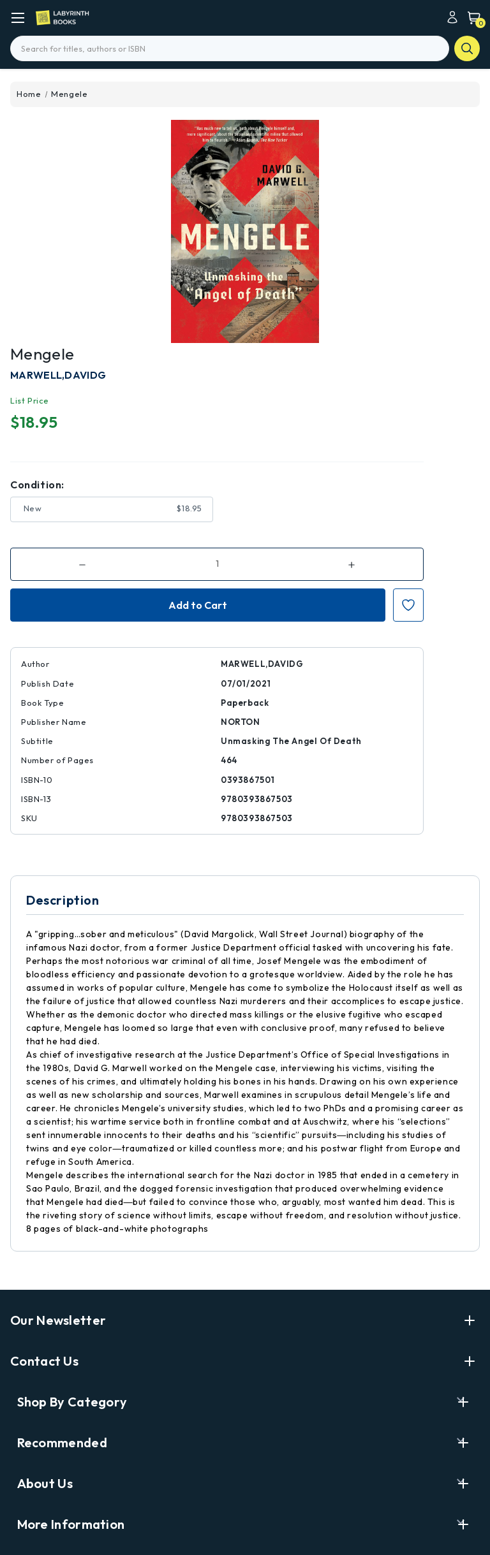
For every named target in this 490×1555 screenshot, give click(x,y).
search (467, 48)
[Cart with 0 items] (470, 17)
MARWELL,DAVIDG (58, 375)
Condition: (37, 484)
